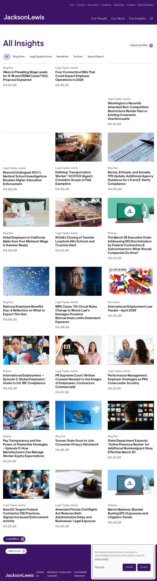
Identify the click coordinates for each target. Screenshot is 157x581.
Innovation (93, 5)
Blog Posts (19, 57)
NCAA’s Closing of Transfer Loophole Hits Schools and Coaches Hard (75, 241)
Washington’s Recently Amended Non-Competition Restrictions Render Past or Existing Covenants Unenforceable (128, 111)
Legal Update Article (41, 57)
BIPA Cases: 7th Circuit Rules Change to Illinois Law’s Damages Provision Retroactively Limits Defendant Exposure (78, 314)
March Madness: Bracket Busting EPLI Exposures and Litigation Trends (128, 513)
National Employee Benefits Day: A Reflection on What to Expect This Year (24, 310)
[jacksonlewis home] (24, 16)
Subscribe (119, 5)
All (7, 57)
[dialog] (123, 561)
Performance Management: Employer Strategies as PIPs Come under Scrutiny (128, 379)
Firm (72, 5)
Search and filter (139, 45)
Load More (12, 539)
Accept (143, 567)
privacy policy (101, 559)
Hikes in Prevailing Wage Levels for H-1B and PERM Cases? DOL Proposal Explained (25, 76)
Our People (99, 18)
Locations (106, 5)
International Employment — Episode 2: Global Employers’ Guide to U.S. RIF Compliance (24, 379)
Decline (129, 567)
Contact (130, 5)
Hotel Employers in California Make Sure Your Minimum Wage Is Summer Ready (25, 241)
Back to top (14, 557)
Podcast (78, 57)
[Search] (150, 19)
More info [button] (99, 567)
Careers (81, 5)
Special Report (96, 57)
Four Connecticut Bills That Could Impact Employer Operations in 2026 (75, 76)
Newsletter (63, 57)
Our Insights (137, 18)
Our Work (118, 18)
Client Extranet (145, 5)
